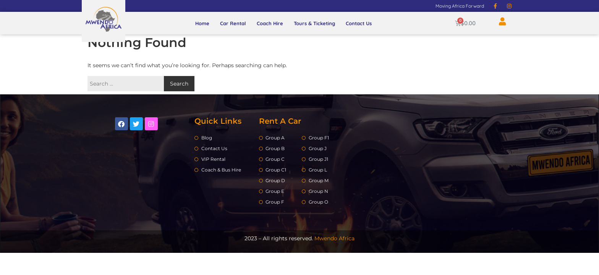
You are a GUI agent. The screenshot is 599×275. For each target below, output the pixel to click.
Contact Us (359, 23)
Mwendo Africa (334, 238)
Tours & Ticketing (314, 23)
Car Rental (233, 23)
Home (202, 23)
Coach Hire (270, 23)
